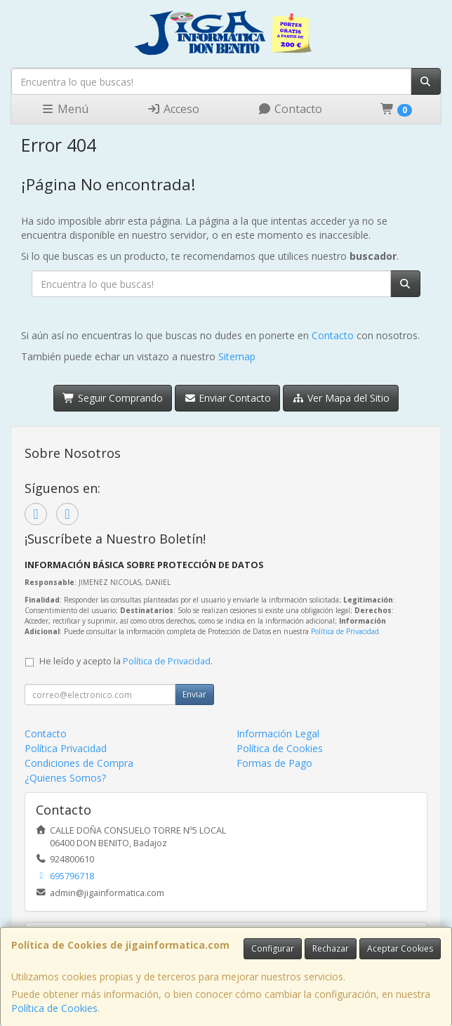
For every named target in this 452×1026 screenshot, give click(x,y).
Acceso (173, 109)
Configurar (272, 948)
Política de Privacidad (345, 631)
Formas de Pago (274, 763)
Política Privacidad (66, 748)
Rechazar (330, 948)
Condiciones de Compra (79, 763)
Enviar (194, 694)
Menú (64, 109)
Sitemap (236, 356)
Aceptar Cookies (400, 948)
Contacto (290, 109)
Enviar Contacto (228, 398)
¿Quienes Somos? (65, 777)
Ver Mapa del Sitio (341, 398)
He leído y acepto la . (126, 661)
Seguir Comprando (112, 398)
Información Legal (278, 733)
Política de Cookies (54, 1008)
